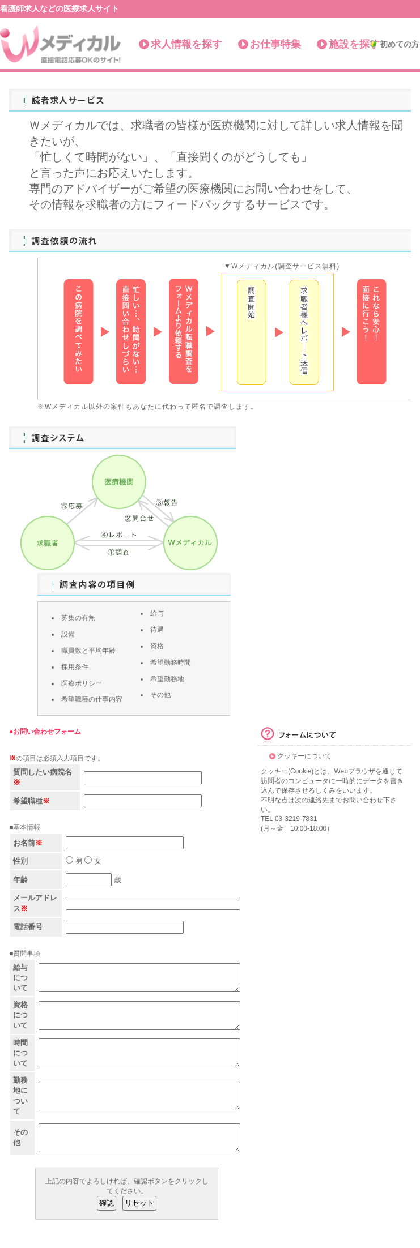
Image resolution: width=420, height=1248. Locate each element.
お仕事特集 (275, 44)
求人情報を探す (186, 44)
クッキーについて (304, 756)
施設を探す (354, 44)
